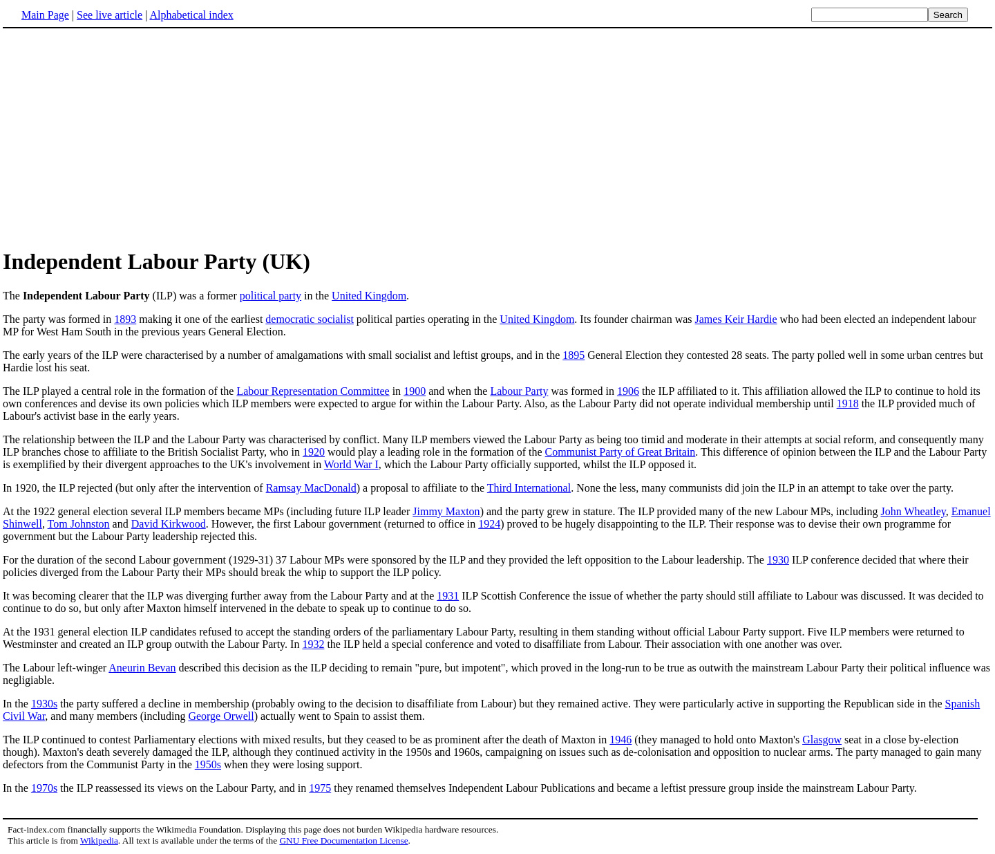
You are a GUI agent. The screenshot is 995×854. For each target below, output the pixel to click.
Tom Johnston (79, 524)
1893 (125, 319)
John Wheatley (913, 511)
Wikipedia (99, 840)
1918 (848, 403)
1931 (448, 596)
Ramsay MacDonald (311, 488)
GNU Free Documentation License (343, 840)
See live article (109, 15)
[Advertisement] (497, 137)
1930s (44, 703)
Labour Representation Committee (312, 391)
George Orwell (221, 716)
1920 (314, 452)
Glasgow (822, 739)
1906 (628, 391)
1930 (778, 560)
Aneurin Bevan (142, 668)
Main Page (45, 15)
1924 (489, 524)
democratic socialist (309, 319)
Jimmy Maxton (446, 511)
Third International (529, 488)
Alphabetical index (191, 15)
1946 (620, 739)
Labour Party (519, 391)
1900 (415, 391)
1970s (44, 788)
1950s (208, 764)
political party (270, 295)
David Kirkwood (168, 524)
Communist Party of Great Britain (620, 452)
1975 (320, 788)
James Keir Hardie (736, 319)
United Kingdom (369, 295)
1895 (573, 355)
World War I (351, 464)
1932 (313, 644)
